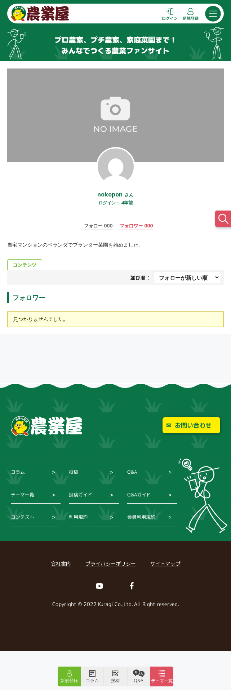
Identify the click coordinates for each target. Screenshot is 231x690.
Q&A (132, 472)
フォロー (98, 225)
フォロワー (136, 225)
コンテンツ (24, 264)
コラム (18, 472)
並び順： (140, 277)
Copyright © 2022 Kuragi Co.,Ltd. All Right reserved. (115, 604)
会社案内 (61, 563)
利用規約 (78, 517)
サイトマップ (165, 563)
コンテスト (22, 517)
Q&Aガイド (139, 494)
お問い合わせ (193, 425)
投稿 (73, 472)
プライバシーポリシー (110, 563)
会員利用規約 (141, 517)
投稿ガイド (80, 494)
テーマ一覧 (22, 494)
